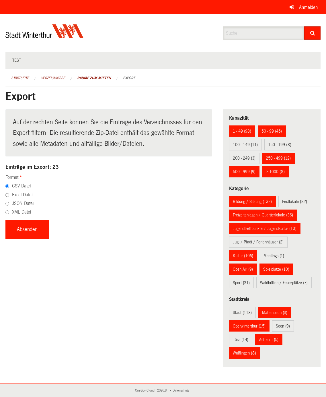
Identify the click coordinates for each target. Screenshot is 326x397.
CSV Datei (21, 185)
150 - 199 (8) (279, 144)
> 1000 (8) (275, 171)
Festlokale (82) (294, 201)
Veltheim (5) (268, 339)
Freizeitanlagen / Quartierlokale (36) (263, 215)
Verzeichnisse (53, 78)
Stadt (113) (242, 312)
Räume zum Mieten (94, 78)
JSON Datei (23, 203)
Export (129, 78)
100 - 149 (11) (245, 144)
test (16, 60)
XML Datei (21, 212)
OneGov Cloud (145, 390)
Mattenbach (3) (274, 312)
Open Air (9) (243, 269)
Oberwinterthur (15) (249, 326)
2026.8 (162, 390)
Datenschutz (182, 390)
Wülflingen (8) (244, 353)
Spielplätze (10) (276, 269)
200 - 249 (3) (244, 158)
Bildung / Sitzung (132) (252, 201)
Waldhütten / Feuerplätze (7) (284, 282)
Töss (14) (240, 339)
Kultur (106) (243, 255)
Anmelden (308, 7)
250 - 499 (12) (278, 158)
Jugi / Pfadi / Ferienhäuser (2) (258, 242)
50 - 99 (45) (271, 131)
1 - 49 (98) (242, 131)
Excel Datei (22, 194)
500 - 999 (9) (244, 171)
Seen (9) (283, 326)
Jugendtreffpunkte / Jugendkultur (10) (264, 228)
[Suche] (312, 33)
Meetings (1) (273, 255)
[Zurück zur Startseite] (44, 36)
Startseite (20, 78)
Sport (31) (241, 282)
